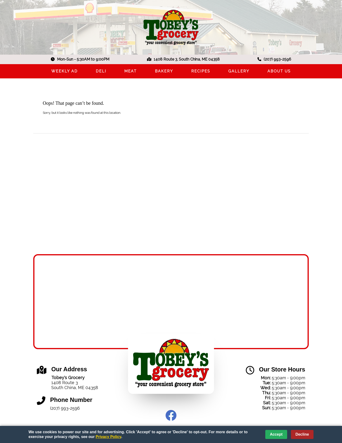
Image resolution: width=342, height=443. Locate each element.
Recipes (200, 71)
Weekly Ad (64, 71)
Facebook (171, 415)
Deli (101, 71)
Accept (276, 434)
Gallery (238, 71)
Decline (302, 434)
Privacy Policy (108, 437)
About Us (279, 71)
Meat (130, 71)
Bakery (164, 71)
